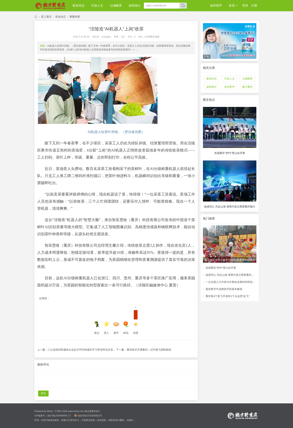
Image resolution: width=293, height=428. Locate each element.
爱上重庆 (46, 16)
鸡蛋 (136, 322)
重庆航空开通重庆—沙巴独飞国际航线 (149, 349)
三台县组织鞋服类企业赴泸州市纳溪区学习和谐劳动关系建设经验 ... (87, 349)
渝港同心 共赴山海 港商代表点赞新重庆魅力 (231, 274)
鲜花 (126, 327)
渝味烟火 (135, 5)
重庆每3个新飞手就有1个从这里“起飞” (227, 296)
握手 (116, 327)
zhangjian (106, 36)
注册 (254, 5)
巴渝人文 (97, 5)
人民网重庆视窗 (151, 36)
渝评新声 (216, 5)
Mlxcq (50, 411)
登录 (245, 5)
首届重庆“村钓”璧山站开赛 (221, 267)
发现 (232, 5)
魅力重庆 (247, 86)
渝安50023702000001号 (88, 415)
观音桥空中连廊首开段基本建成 (224, 289)
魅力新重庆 (35, 16)
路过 (97, 327)
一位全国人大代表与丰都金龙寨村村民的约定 (231, 281)
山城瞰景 (116, 5)
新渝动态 (78, 5)
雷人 (107, 327)
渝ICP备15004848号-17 (59, 415)
